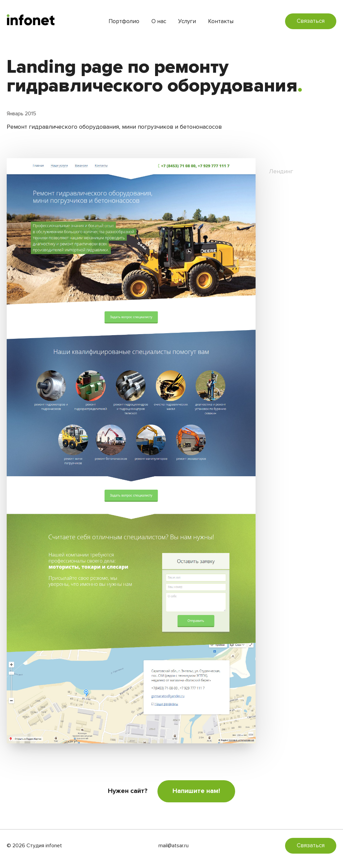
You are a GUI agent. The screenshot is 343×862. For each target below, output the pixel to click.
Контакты (220, 21)
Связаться (311, 20)
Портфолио (124, 21)
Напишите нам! (196, 791)
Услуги (187, 21)
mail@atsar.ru (173, 845)
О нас (158, 21)
